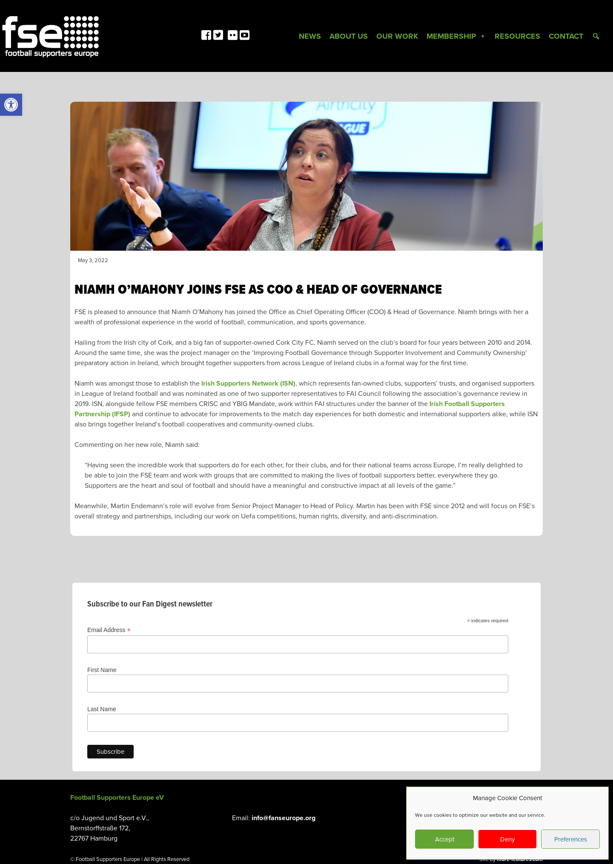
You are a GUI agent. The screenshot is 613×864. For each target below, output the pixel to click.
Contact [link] (566, 36)
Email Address (109, 630)
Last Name (101, 709)
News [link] (310, 36)
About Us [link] (348, 36)
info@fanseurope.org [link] (283, 818)
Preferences (570, 839)
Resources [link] (517, 36)
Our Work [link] (397, 36)
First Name (101, 670)
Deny (507, 839)
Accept (444, 839)
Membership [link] (456, 36)
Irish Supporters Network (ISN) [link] (248, 383)
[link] (11, 105)
